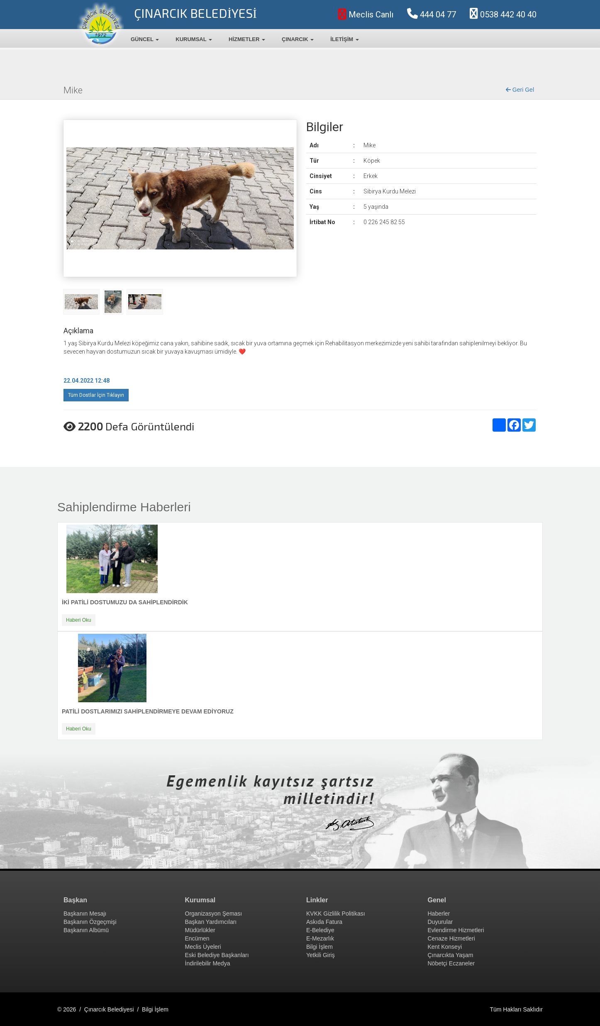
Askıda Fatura (324, 922)
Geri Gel (520, 89)
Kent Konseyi (445, 946)
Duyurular (440, 922)
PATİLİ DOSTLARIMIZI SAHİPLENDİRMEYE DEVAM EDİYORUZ (148, 711)
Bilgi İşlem (319, 946)
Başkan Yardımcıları (211, 922)
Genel (437, 900)
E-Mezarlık (320, 938)
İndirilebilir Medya (207, 963)
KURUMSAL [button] (194, 39)
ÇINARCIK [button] (298, 39)
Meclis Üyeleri (203, 946)
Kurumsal (200, 900)
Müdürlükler (200, 930)
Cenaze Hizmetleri (451, 938)
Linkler (317, 900)
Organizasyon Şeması (213, 913)
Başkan (75, 900)
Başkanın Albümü (86, 930)
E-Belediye (320, 930)
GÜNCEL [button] (145, 39)
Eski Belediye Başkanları (217, 955)
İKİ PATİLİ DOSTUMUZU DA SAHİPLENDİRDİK (125, 602)
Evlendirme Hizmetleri (456, 930)
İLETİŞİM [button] (344, 39)
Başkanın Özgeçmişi (90, 922)
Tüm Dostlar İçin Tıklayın (96, 395)
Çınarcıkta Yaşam (450, 955)
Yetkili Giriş (320, 955)
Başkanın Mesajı (85, 913)
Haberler (439, 913)
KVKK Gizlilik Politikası (335, 913)
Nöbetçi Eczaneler (451, 963)
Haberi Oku (78, 620)
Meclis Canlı (365, 15)
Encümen (197, 938)
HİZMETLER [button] (247, 39)
